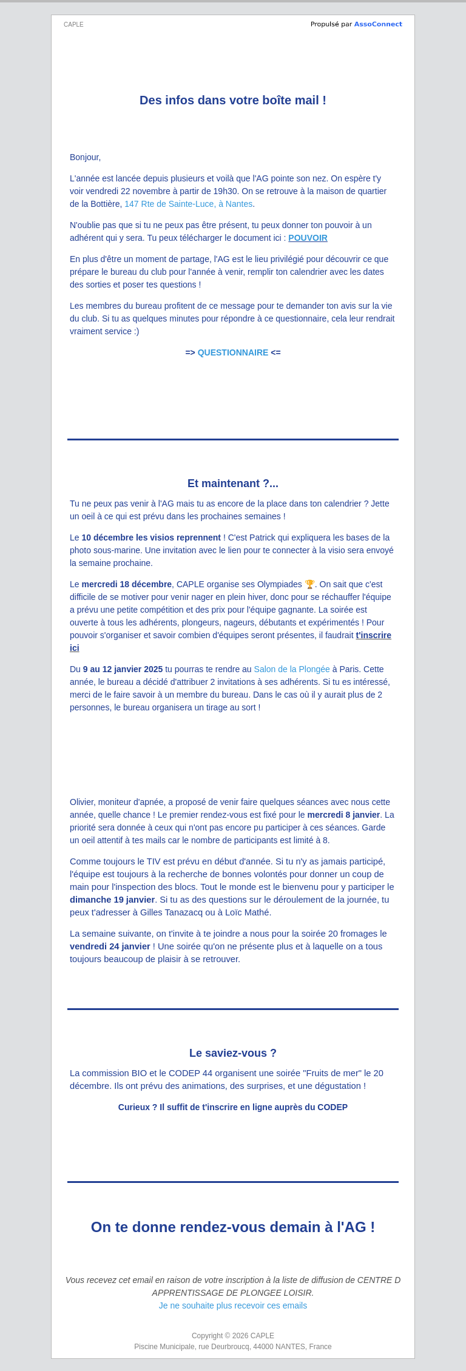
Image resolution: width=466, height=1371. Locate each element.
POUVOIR (308, 238)
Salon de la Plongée (292, 669)
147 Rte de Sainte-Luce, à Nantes (188, 204)
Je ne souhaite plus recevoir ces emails (233, 1305)
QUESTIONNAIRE (233, 352)
